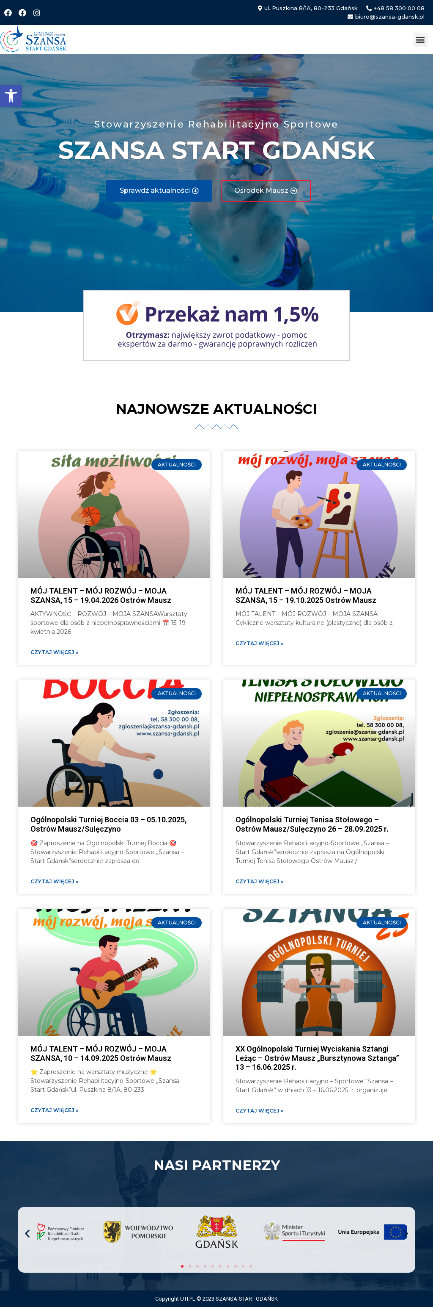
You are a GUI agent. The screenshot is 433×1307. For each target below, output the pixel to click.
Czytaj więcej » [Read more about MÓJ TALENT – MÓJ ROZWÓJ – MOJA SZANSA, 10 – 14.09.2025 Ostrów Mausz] (54, 1110)
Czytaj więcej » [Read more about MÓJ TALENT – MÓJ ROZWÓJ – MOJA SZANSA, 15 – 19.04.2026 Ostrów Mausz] (54, 652)
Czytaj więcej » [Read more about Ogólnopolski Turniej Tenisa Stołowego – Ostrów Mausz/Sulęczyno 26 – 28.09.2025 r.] (259, 881)
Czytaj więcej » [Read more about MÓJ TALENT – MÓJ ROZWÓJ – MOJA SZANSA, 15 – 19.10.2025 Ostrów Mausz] (259, 643)
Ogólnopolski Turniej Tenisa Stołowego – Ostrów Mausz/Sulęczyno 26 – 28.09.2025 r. (312, 824)
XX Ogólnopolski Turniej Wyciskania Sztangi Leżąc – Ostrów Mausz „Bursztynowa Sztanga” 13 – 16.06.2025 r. (317, 1057)
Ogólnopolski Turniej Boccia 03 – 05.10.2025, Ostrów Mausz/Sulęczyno (108, 824)
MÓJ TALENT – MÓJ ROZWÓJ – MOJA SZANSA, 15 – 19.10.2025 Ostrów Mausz (306, 595)
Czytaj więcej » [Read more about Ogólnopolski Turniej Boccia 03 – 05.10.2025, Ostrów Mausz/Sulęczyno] (54, 881)
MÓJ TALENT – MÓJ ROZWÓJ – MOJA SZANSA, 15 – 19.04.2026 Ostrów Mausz (100, 595)
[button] (11, 96)
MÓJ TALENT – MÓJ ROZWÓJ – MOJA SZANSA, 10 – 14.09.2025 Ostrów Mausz (100, 1053)
